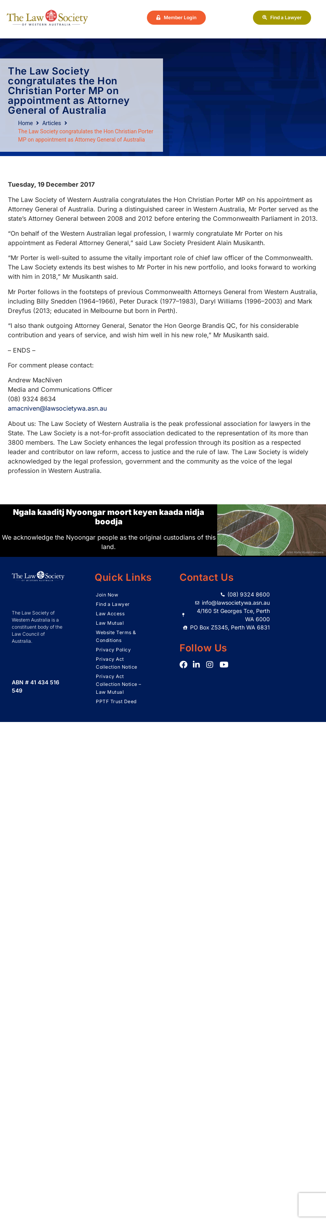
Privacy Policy (113, 650)
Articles (51, 123)
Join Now (107, 595)
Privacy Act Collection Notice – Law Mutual (118, 684)
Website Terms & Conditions (116, 636)
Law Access (110, 613)
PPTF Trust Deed (116, 701)
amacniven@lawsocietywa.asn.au (57, 408)
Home (25, 123)
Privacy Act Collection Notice (116, 663)
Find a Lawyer (113, 604)
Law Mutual (110, 623)
